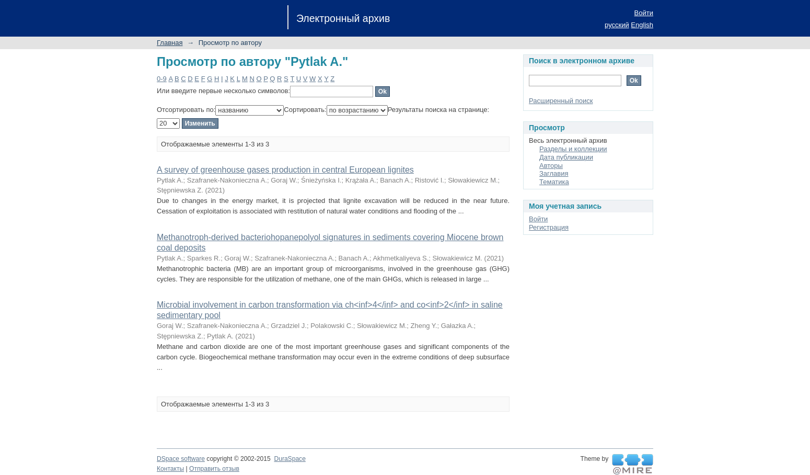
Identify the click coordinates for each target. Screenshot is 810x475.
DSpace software (181, 458)
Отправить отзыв (214, 468)
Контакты (170, 468)
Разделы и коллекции (573, 149)
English (642, 25)
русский (617, 25)
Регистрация (549, 227)
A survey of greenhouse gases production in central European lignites (285, 169)
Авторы (551, 165)
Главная (169, 43)
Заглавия (554, 173)
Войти (643, 13)
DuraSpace (289, 458)
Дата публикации (566, 157)
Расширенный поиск (561, 101)
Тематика (554, 182)
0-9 (162, 79)
